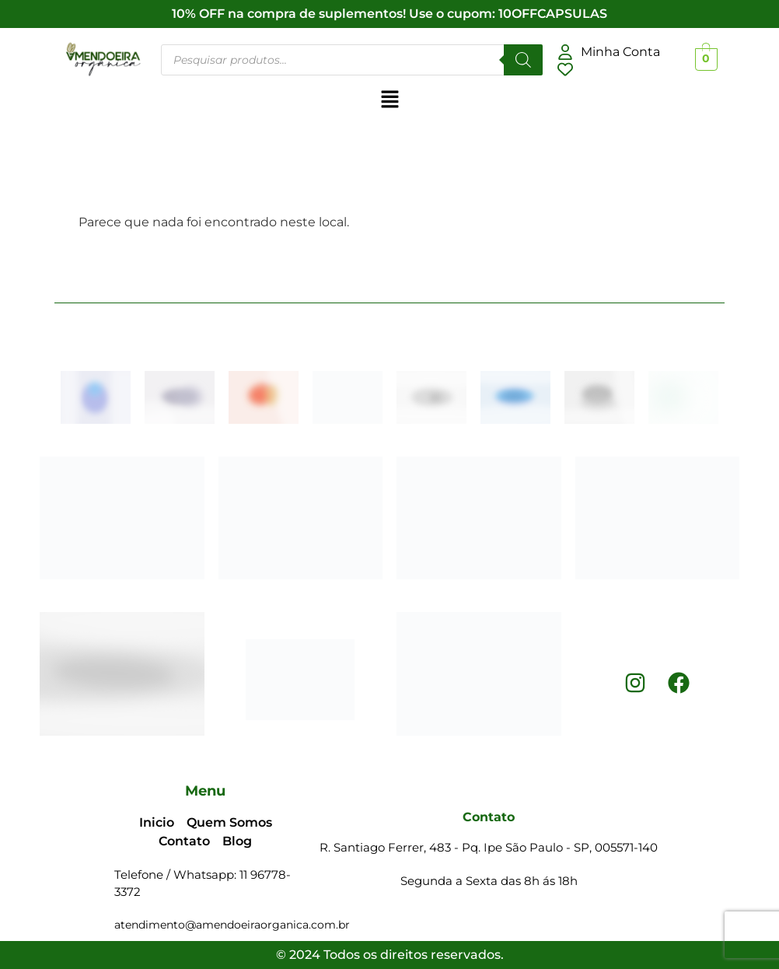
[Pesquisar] (523, 59)
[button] (389, 100)
